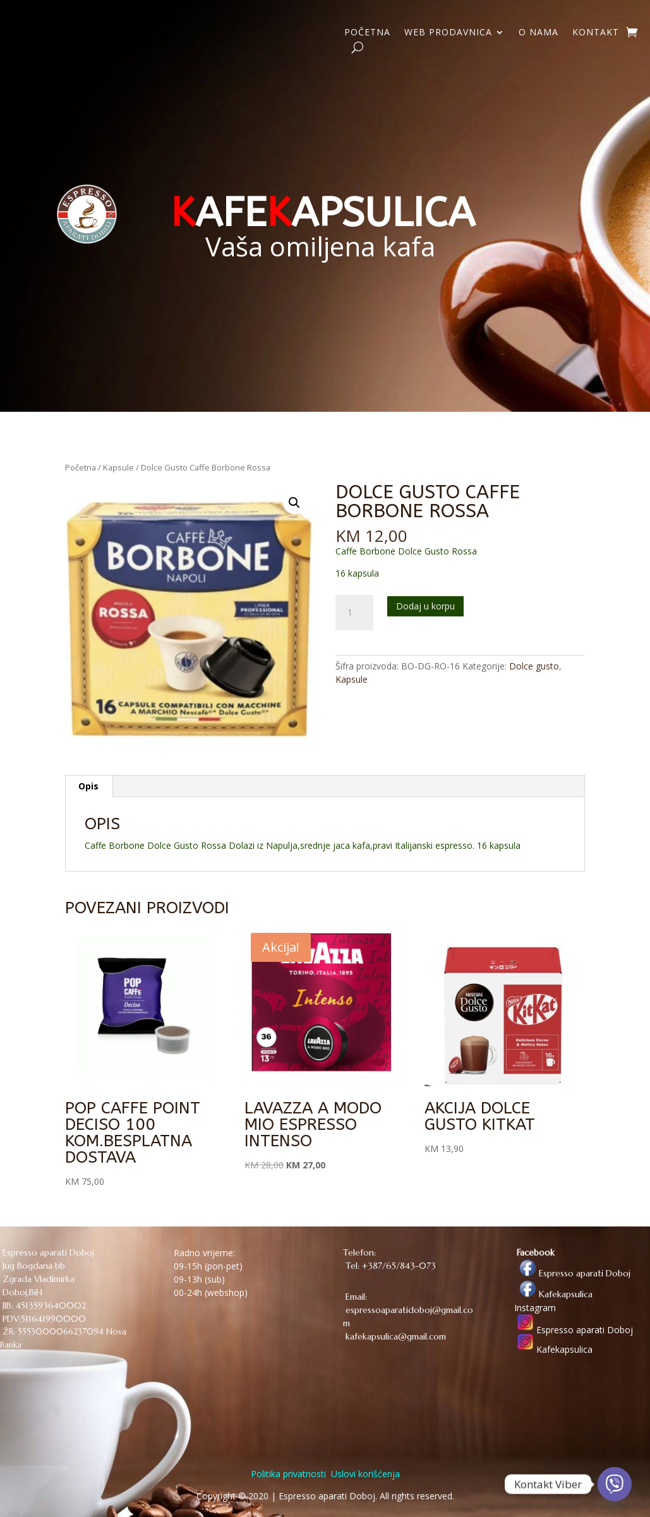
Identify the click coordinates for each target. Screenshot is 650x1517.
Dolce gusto (534, 666)
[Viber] (615, 1484)
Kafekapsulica (553, 1294)
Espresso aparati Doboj (572, 1273)
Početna (80, 467)
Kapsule (118, 467)
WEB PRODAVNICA (448, 33)
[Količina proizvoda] (354, 612)
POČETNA (367, 33)
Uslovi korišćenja (364, 1474)
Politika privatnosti (288, 1474)
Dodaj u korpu (425, 606)
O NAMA (538, 33)
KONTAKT (595, 33)
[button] (294, 502)
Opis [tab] (88, 786)
